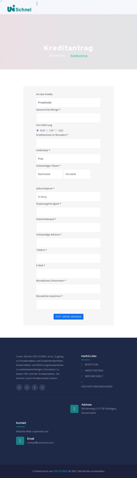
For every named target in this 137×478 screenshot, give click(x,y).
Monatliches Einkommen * (51, 280)
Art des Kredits (44, 94)
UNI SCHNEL (60, 471)
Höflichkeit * (43, 150)
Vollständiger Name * (48, 165)
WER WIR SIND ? (94, 376)
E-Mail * (40, 265)
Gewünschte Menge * (48, 109)
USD (60, 130)
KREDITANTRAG (94, 370)
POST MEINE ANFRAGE (68, 316)
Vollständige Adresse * (49, 234)
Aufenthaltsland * (46, 219)
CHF (51, 130)
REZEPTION (57, 55)
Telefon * (41, 250)
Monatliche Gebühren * (49, 296)
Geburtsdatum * (45, 188)
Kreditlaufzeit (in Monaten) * (52, 135)
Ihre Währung (44, 125)
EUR (42, 130)
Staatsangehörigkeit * (48, 203)
